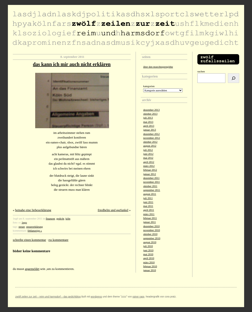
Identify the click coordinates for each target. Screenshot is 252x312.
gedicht (60, 218)
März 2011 (149, 214)
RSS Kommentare (58, 240)
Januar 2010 (149, 270)
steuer (21, 226)
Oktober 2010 (150, 234)
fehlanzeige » (35, 230)
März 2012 (149, 165)
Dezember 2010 (151, 226)
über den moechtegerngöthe (158, 66)
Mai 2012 (148, 157)
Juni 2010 (148, 250)
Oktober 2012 (150, 141)
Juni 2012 (148, 153)
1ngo (24, 222)
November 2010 (151, 230)
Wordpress (96, 296)
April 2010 (148, 258)
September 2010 (151, 238)
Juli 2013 (148, 117)
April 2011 (148, 209)
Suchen (201, 71)
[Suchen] (233, 78)
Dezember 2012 (151, 133)
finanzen (50, 218)
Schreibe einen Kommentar (29, 240)
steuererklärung (34, 226)
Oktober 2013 (150, 113)
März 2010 (149, 262)
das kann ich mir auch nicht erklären (72, 64)
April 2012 (148, 161)
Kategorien (149, 86)
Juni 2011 (148, 202)
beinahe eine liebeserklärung (33, 210)
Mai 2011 (148, 205)
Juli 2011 (148, 198)
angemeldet (32, 269)
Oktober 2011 (150, 186)
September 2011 (151, 189)
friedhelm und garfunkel (113, 210)
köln (67, 218)
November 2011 (151, 181)
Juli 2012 (148, 149)
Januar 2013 (149, 129)
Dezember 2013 (151, 109)
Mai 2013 (148, 121)
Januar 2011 (149, 221)
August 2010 (149, 242)
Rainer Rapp (138, 296)
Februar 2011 (150, 218)
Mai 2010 (148, 254)
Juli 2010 (148, 246)
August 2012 (149, 145)
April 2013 (148, 125)
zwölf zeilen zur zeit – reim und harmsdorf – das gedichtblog (48, 296)
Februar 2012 (150, 169)
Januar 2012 (149, 173)
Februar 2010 (150, 266)
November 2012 (151, 137)
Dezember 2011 (151, 177)
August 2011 (149, 193)
